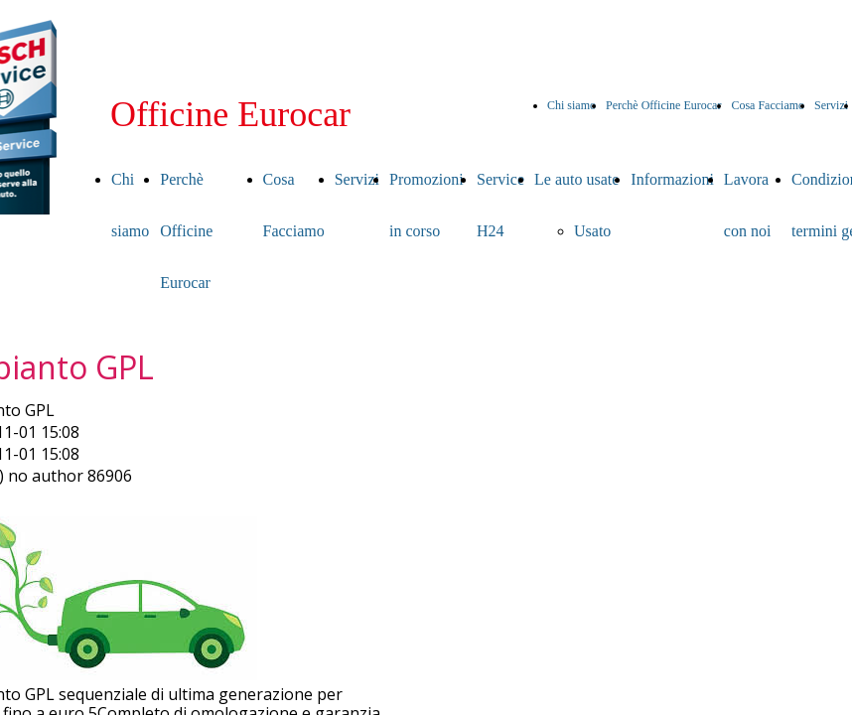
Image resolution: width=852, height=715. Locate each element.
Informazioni (672, 179)
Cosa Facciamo (767, 105)
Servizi (831, 105)
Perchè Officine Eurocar (663, 105)
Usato (592, 230)
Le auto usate (576, 179)
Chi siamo (571, 105)
